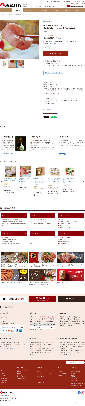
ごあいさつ (60, 370)
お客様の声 (56, 10)
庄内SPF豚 (19, 375)
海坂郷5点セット (63, 243)
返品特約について (47, 109)
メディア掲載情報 (62, 373)
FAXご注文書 (74, 380)
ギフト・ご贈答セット (64, 154)
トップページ (6, 10)
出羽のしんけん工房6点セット (66, 237)
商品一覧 (17, 10)
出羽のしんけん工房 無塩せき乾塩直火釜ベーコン (42, 221)
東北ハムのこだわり (30, 10)
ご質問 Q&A (73, 376)
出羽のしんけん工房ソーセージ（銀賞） (68, 221)
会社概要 (67, 10)
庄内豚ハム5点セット (64, 239)
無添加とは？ (20, 373)
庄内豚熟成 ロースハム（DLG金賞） (10, 219)
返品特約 (73, 375)
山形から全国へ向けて (22, 378)
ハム (14, 14)
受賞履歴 (19, 371)
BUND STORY (40, 376)
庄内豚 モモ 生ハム (6, 237)
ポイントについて (75, 373)
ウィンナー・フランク (66, 215)
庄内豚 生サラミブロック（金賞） (9, 239)
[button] (2, 181)
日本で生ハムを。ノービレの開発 (45, 373)
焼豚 (31, 237)
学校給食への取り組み (42, 371)
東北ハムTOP (4, 14)
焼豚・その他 (35, 233)
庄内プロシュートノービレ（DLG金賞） (11, 243)
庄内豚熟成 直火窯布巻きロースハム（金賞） (12, 221)
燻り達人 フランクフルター (65, 227)
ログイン (68, 1)
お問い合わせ (74, 378)
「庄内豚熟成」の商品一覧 (9, 153)
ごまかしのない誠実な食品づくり (24, 370)
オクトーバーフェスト (42, 375)
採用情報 (60, 375)
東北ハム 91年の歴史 (22, 376)
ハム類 (2, 373)
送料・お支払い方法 (75, 371)
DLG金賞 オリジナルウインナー (66, 219)
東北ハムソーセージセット (65, 241)
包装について (62, 153)
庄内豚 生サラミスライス (7, 241)
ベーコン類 (3, 375)
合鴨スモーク (33, 243)
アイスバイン (33, 239)
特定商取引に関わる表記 (76, 385)
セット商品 (63, 233)
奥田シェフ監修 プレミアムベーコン (38, 219)
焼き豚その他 (4, 380)
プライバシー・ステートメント (78, 383)
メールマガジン (74, 381)
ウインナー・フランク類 (6, 377)
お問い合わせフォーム (71, 298)
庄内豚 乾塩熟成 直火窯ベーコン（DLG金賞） (40, 223)
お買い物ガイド (79, 10)
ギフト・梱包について (76, 370)
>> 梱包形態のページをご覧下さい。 (9, 348)
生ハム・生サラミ (7, 233)
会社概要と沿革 (61, 371)
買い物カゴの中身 (79, 1)
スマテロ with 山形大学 (43, 370)
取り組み (44, 10)
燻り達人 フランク (63, 225)
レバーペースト (33, 241)
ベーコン (33, 215)
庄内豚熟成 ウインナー (64, 223)
